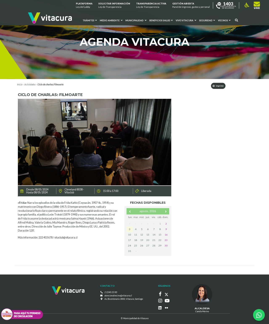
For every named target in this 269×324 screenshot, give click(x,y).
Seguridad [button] (207, 20)
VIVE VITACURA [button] (186, 20)
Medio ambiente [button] (111, 20)
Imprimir (215, 86)
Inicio (19, 84)
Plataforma (84, 5)
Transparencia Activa (151, 5)
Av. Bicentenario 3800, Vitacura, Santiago (123, 299)
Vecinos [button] (224, 20)
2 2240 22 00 (110, 292)
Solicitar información (114, 5)
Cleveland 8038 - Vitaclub (74, 191)
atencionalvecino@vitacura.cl (118, 296)
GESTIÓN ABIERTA (191, 5)
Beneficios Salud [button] (161, 20)
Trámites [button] (90, 20)
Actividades (30, 84)
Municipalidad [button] (135, 20)
